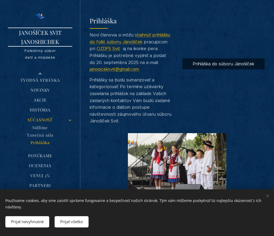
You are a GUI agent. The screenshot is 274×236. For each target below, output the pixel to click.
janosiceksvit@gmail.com (114, 69)
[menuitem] (40, 80)
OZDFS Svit (108, 48)
